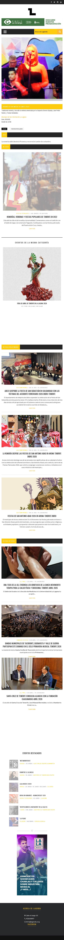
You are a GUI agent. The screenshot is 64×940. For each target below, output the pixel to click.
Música (22, 787)
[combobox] (48, 31)
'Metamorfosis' (25, 761)
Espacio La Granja (40, 821)
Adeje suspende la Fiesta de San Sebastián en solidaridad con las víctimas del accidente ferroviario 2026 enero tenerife (32, 392)
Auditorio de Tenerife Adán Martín (44, 763)
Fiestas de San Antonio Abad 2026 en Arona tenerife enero (32, 515)
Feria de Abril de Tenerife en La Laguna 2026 (32, 303)
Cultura (22, 581)
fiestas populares (17, 129)
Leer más (32, 228)
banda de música (22, 640)
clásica (22, 763)
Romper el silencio (26, 772)
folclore (22, 821)
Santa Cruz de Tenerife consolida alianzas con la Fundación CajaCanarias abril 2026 (32, 698)
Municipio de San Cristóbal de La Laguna (14, 117)
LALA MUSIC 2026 (26, 784)
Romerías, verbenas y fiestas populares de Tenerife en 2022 (32, 216)
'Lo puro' (23, 818)
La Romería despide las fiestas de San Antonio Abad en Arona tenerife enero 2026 (32, 455)
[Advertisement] (32, 326)
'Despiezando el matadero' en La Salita (33, 807)
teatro (22, 810)
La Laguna (50, 787)
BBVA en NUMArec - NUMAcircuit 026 (33, 795)
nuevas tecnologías (26, 798)
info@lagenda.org (33, 922)
